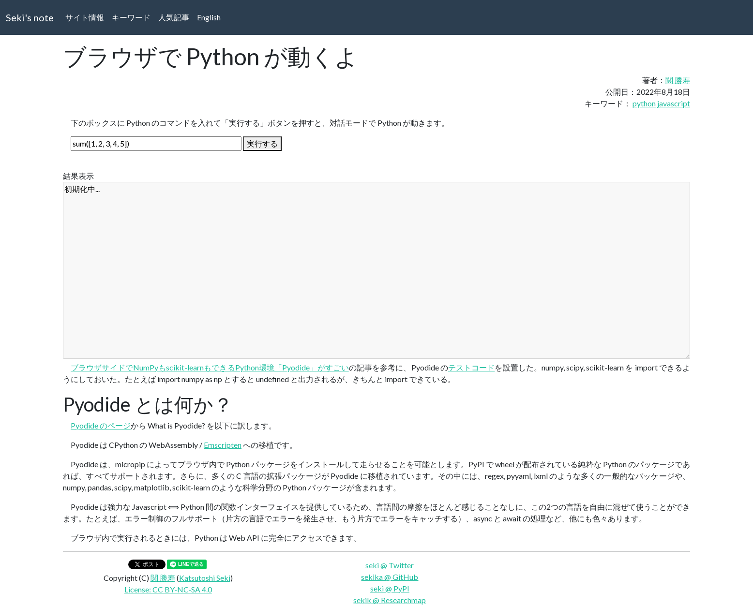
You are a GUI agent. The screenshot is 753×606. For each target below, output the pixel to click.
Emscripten (222, 444)
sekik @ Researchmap (389, 600)
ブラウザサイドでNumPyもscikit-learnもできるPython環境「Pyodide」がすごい (210, 367)
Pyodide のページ (101, 425)
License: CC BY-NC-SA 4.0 (168, 589)
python (644, 103)
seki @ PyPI (389, 588)
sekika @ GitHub (389, 576)
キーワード (131, 17)
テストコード (471, 367)
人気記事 (173, 17)
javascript (673, 103)
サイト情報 (84, 17)
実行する (262, 143)
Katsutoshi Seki (204, 577)
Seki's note (30, 17)
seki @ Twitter (389, 565)
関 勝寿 (677, 80)
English (209, 17)
